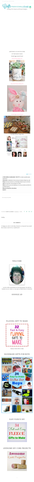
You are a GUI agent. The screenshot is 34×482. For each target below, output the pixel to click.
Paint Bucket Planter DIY (17, 58)
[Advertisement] (17, 26)
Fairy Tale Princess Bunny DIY (17, 83)
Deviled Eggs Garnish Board (17, 114)
